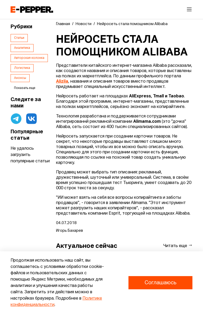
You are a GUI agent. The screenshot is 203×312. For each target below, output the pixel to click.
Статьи (19, 38)
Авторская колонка (29, 58)
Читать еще (177, 245)
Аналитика (22, 48)
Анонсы (20, 78)
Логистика (22, 68)
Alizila (62, 81)
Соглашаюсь (160, 282)
